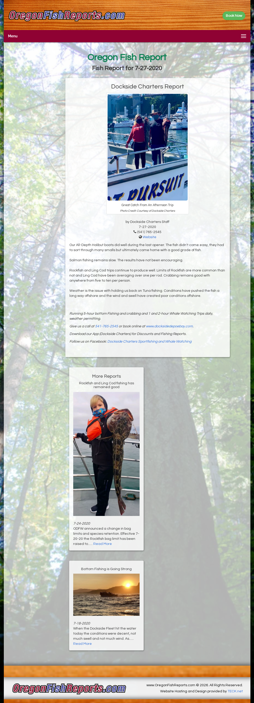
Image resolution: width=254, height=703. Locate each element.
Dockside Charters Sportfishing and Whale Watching (149, 341)
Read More (102, 544)
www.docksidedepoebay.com (169, 326)
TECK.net (235, 691)
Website (149, 237)
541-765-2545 (106, 326)
